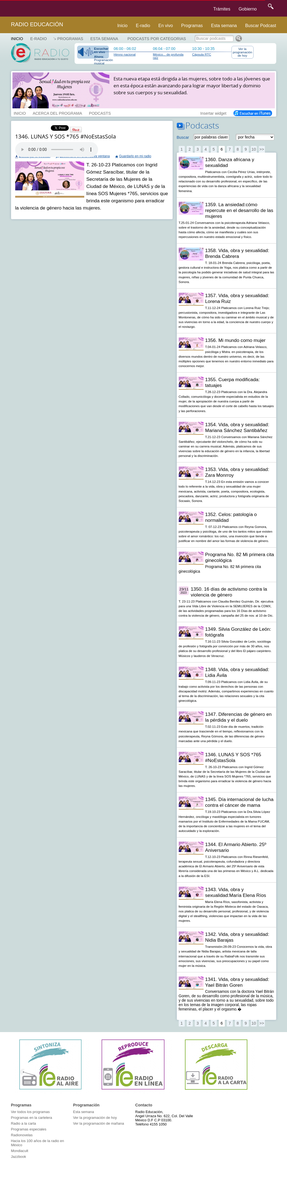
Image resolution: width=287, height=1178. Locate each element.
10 (253, 149)
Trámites (221, 9)
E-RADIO (38, 38)
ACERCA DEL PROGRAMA (57, 112)
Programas (192, 25)
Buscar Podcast (260, 25)
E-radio (143, 25)
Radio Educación (37, 24)
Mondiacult (19, 1151)
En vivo (165, 25)
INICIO (20, 112)
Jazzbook (18, 1157)
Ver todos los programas (30, 1112)
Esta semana (224, 25)
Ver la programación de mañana (98, 1123)
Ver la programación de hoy (242, 52)
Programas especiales (28, 1129)
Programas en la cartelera (31, 1118)
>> (261, 149)
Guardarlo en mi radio (135, 156)
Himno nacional (125, 54)
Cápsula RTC (201, 54)
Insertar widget (213, 112)
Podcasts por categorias (157, 38)
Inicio (122, 25)
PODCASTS (100, 112)
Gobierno (248, 9)
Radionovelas (22, 1135)
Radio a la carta (23, 1123)
